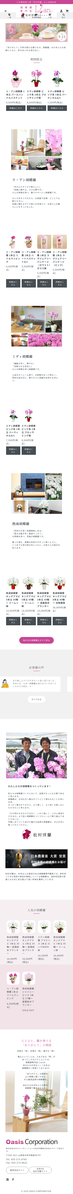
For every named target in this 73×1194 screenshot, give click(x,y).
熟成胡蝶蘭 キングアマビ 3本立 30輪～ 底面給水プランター (13, 945)
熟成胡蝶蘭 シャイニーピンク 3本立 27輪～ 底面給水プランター (28, 996)
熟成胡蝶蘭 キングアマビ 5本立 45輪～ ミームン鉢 (59, 943)
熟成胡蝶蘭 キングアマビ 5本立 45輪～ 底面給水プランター (28, 945)
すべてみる (36, 699)
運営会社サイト (17, 1170)
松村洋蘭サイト (40, 1170)
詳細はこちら (15, 108)
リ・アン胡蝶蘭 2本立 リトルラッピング (13, 993)
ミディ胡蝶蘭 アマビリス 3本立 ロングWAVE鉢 (44, 943)
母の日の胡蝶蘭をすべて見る (36, 640)
